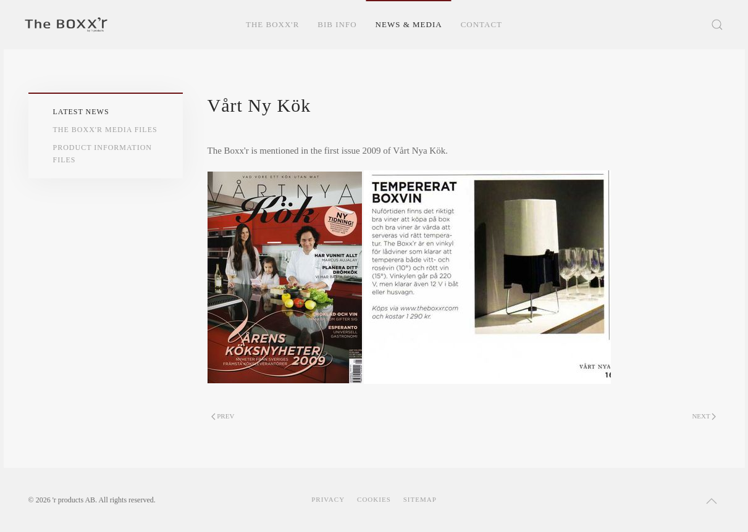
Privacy (328, 499)
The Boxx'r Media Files (105, 129)
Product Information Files (102, 153)
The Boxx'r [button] (272, 24)
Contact (481, 24)
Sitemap (420, 499)
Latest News (81, 111)
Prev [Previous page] (223, 416)
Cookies (374, 499)
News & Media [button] (409, 24)
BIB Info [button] (336, 24)
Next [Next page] (704, 416)
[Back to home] (66, 24)
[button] (717, 24)
